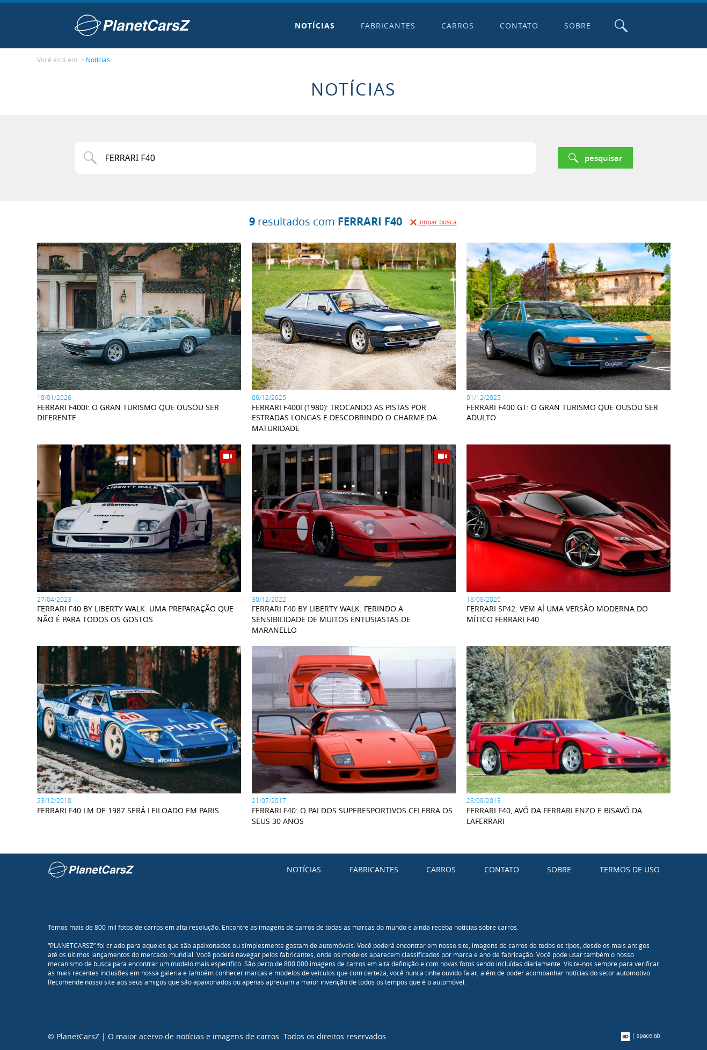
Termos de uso (630, 869)
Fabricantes (388, 25)
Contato (519, 25)
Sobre (577, 25)
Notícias (315, 25)
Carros (457, 25)
